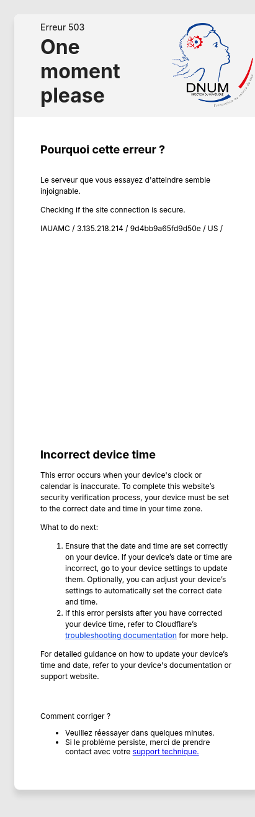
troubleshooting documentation (121, 635)
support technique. (166, 751)
